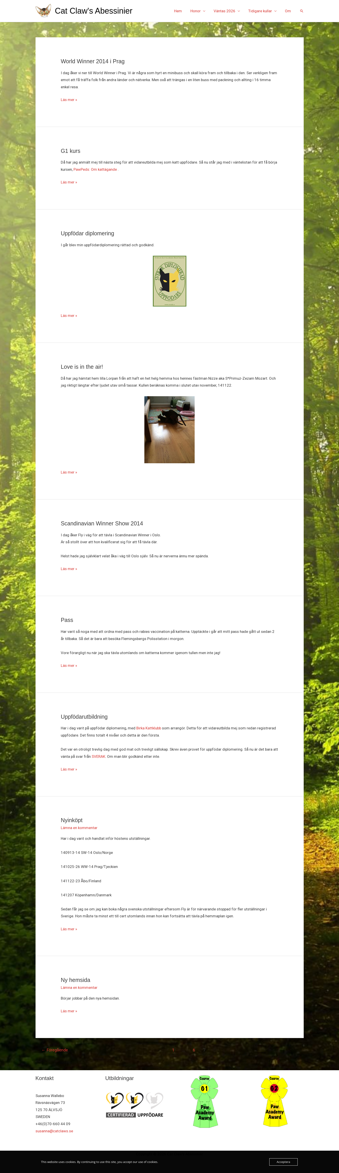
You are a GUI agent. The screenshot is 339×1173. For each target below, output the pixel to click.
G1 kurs (70, 151)
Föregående (55, 1050)
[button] (302, 11)
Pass (67, 620)
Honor (199, 11)
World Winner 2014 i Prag (93, 61)
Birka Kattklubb (148, 728)
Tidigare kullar (261, 11)
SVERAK (98, 756)
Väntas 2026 (227, 11)
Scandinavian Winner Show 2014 (102, 523)
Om (288, 11)
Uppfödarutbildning (84, 717)
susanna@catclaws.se (54, 1131)
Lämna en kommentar (79, 828)
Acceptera (283, 1162)
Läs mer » (69, 99)
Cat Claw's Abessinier (94, 10)
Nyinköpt (71, 820)
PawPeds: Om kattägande (95, 169)
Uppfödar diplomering (87, 233)
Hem (182, 11)
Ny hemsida (75, 980)
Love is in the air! (82, 367)
